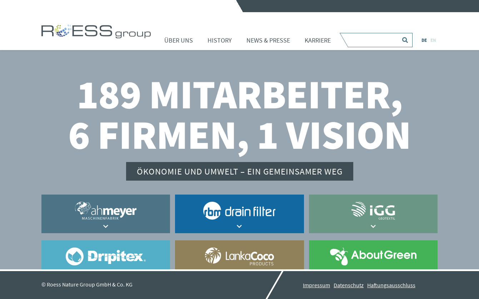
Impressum (316, 285)
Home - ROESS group (96, 31)
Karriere (318, 40)
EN (433, 40)
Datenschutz (349, 285)
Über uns (178, 40)
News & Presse (268, 40)
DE (424, 40)
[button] (105, 226)
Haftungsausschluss (391, 285)
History (220, 40)
